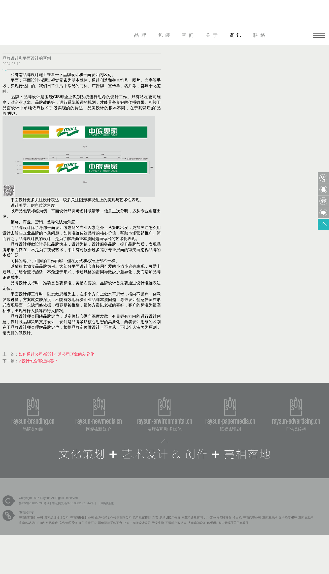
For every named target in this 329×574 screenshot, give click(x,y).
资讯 (236, 35)
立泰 (155, 517)
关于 (213, 35)
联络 (260, 35)
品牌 (141, 35)
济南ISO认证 (27, 523)
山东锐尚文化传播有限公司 (113, 517)
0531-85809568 (323, 178)
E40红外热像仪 (48, 523)
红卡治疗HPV (288, 517)
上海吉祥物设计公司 (137, 523)
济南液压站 (269, 517)
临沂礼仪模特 (142, 517)
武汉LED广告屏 (169, 517)
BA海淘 (212, 523)
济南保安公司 (252, 517)
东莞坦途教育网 (192, 517)
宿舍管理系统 (68, 523)
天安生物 (158, 523)
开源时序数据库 (175, 523)
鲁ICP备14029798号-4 (34, 503)
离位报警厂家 (88, 523)
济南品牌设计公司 (56, 517)
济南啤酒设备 (197, 523)
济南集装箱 (305, 517)
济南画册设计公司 (82, 517)
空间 (189, 35)
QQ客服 (323, 189)
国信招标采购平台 (110, 523)
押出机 (237, 517)
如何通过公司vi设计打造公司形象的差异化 (56, 354)
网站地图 (107, 503)
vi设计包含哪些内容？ (38, 361)
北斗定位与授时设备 (217, 517)
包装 (165, 35)
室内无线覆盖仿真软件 (233, 523)
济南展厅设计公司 (31, 517)
